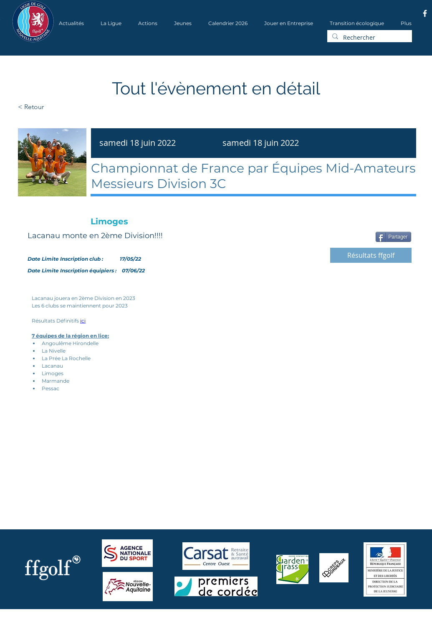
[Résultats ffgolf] (371, 255)
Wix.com (124, 617)
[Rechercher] (368, 37)
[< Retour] (57, 107)
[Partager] (393, 237)
